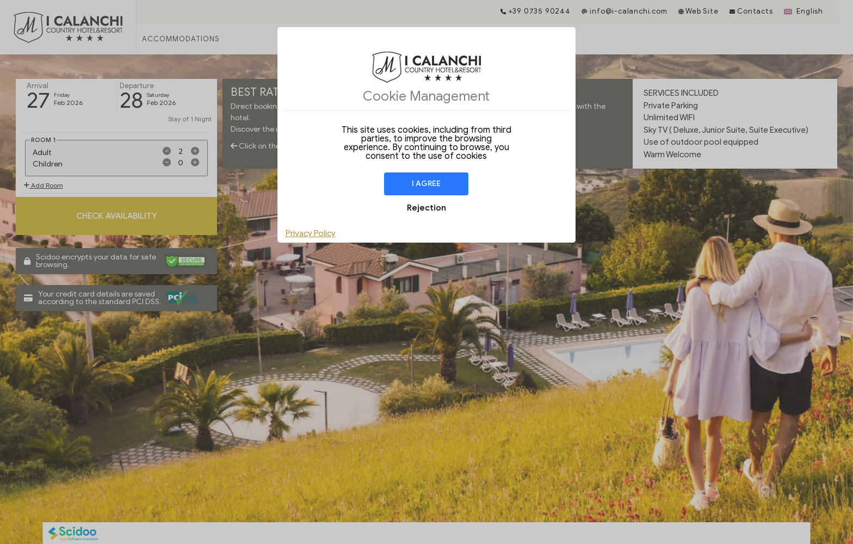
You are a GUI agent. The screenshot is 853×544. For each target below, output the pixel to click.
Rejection (426, 208)
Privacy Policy (311, 233)
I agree (426, 183)
